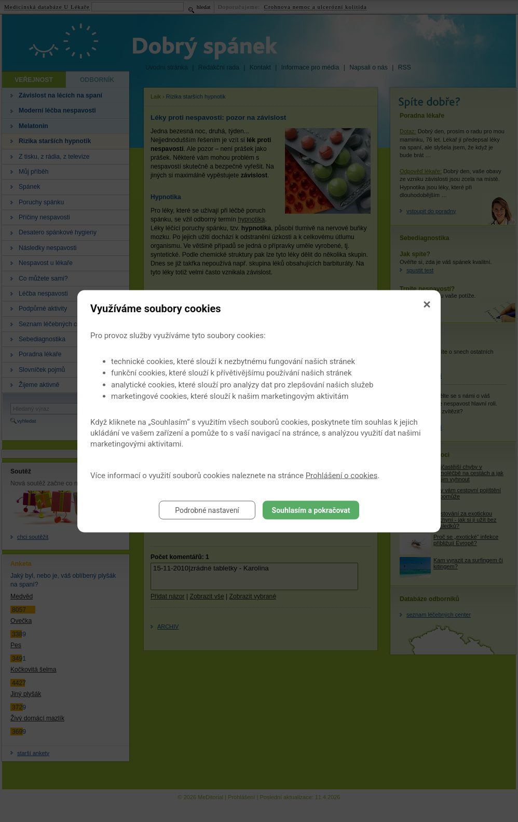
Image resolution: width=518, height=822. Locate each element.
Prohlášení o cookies (342, 475)
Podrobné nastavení (207, 510)
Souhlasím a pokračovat (311, 510)
